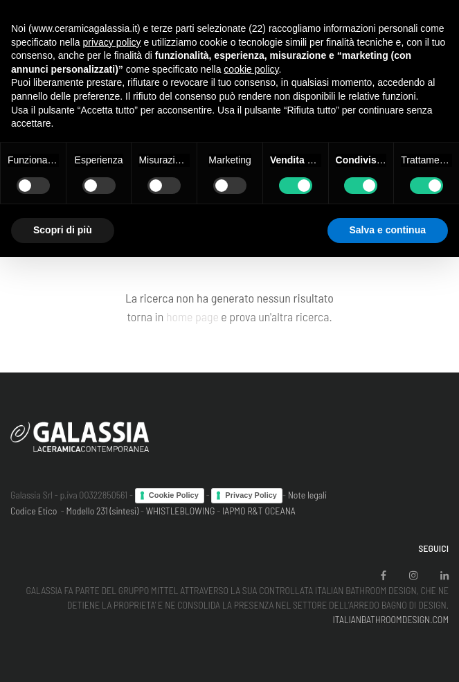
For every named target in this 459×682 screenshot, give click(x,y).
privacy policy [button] (112, 42)
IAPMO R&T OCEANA (259, 511)
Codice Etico (33, 511)
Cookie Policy (174, 495)
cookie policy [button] (251, 69)
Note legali (307, 495)
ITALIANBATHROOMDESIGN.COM (390, 619)
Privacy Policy (251, 495)
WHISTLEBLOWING (180, 511)
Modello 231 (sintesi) (102, 511)
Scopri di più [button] (62, 229)
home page (192, 316)
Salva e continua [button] (388, 229)
